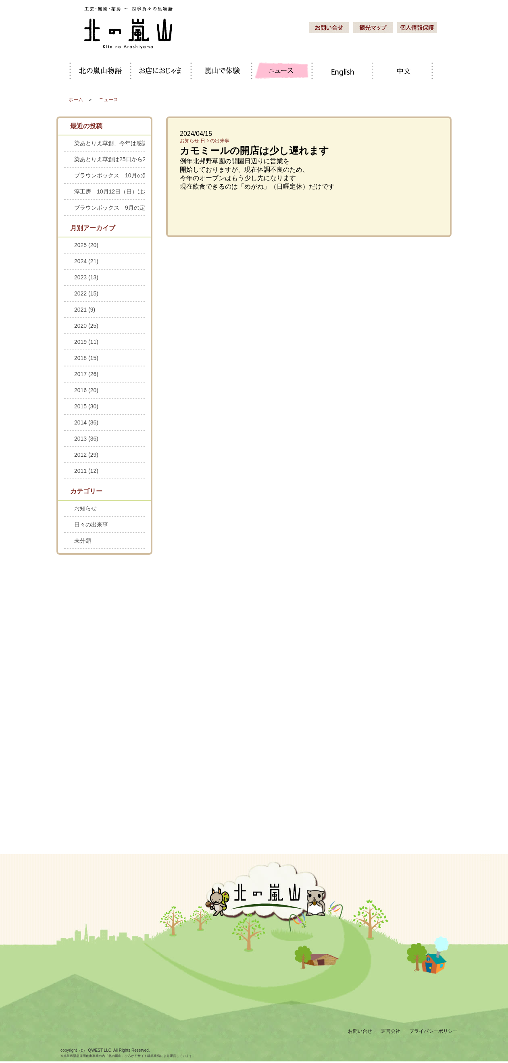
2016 (86, 390)
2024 (86, 261)
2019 (86, 342)
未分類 (82, 540)
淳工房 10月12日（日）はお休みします (109, 191)
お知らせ (189, 141)
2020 (86, 325)
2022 (86, 293)
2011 (86, 471)
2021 (84, 309)
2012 (86, 454)
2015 (86, 406)
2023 (86, 277)
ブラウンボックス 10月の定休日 (109, 175)
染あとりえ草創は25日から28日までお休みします (109, 159)
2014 (86, 422)
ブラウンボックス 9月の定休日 (109, 207)
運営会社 (390, 1031)
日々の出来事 (214, 141)
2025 (86, 245)
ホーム (76, 99)
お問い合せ (360, 1031)
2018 (86, 358)
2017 (86, 374)
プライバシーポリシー (433, 1031)
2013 (86, 438)
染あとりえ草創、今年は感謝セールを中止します (109, 143)
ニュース (108, 99)
